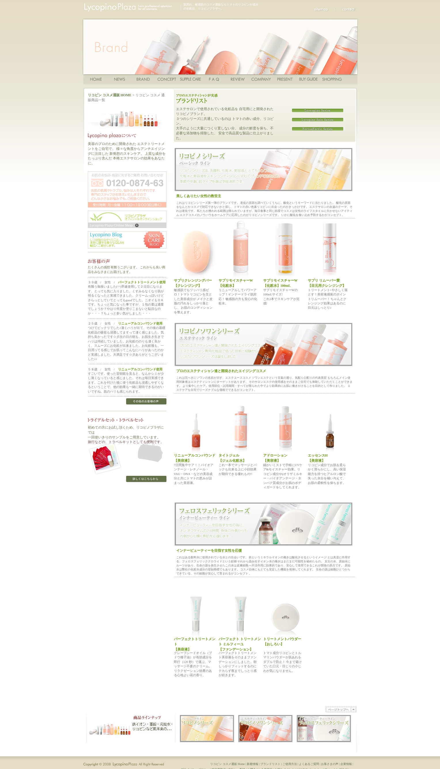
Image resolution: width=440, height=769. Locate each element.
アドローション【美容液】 (275, 457)
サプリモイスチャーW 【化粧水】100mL (280, 282)
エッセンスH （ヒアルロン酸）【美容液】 (329, 424)
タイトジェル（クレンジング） (240, 424)
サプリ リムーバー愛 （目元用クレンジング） (329, 249)
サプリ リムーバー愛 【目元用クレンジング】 (327, 282)
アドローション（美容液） (284, 424)
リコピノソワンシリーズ (317, 119)
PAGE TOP (341, 709)
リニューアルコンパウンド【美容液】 (194, 457)
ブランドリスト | (271, 766)
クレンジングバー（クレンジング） (195, 249)
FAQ (214, 78)
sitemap (324, 9)
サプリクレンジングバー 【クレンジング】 (193, 282)
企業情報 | (347, 766)
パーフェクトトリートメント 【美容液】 (195, 607)
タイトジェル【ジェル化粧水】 (232, 457)
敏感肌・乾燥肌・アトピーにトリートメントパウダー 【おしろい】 (284, 607)
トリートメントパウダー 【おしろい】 (282, 641)
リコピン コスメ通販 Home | (228, 766)
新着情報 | (253, 766)
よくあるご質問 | (310, 766)
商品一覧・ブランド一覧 (143, 78)
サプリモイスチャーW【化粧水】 (236, 282)
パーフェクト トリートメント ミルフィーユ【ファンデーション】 (240, 643)
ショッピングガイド (308, 78)
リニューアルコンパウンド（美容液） (195, 424)
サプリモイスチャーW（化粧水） (240, 249)
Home (96, 78)
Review (237, 78)
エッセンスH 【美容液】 (318, 457)
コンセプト (166, 78)
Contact (345, 9)
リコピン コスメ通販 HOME (110, 95)
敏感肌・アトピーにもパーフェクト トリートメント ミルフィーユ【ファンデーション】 (240, 607)
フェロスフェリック (317, 129)
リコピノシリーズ (317, 110)
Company (261, 78)
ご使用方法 (190, 78)
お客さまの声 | (330, 766)
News (119, 78)
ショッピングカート (332, 78)
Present (284, 78)
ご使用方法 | (290, 766)
